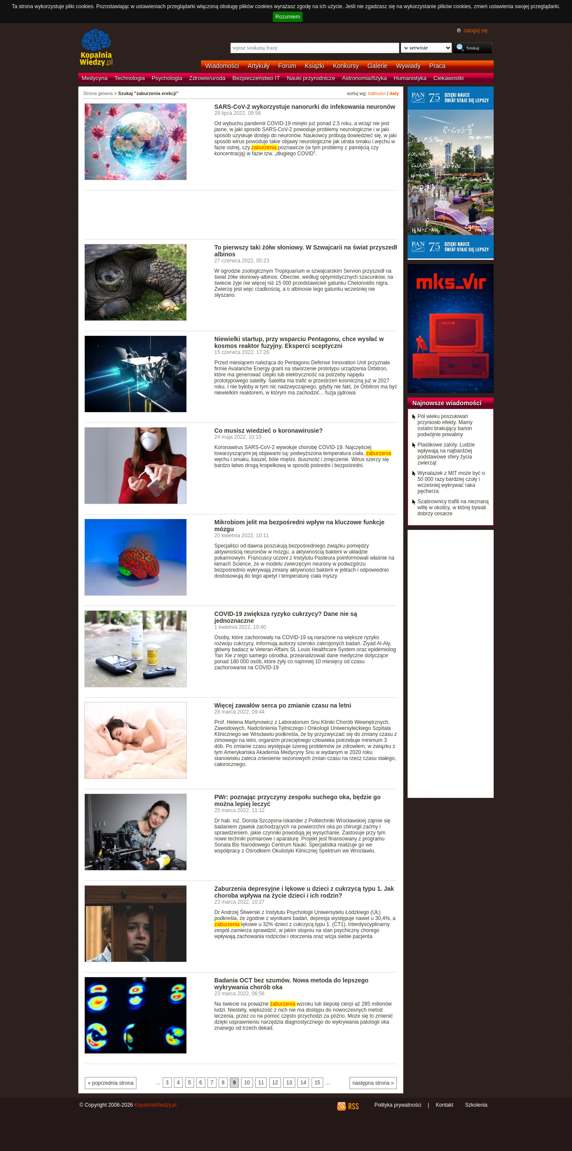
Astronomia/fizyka (364, 78)
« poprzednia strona (110, 1083)
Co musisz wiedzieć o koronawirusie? (268, 430)
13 (289, 1083)
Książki (315, 65)
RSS (353, 1106)
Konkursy (346, 65)
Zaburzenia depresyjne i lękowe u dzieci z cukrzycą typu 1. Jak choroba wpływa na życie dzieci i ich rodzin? (304, 892)
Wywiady (408, 65)
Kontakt (444, 1105)
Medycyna (95, 78)
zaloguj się (476, 31)
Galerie (377, 65)
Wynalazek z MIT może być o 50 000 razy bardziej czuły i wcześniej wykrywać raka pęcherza (451, 482)
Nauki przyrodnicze (311, 78)
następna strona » (373, 1083)
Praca (438, 65)
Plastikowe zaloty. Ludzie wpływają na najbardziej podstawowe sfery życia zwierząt (446, 454)
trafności (377, 93)
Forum (287, 65)
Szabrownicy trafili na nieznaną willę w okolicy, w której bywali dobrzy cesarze (453, 508)
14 (303, 1083)
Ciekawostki (448, 78)
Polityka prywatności (397, 1105)
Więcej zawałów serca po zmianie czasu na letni (282, 705)
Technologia (129, 78)
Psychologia (167, 78)
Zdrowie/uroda (207, 78)
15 (317, 1083)
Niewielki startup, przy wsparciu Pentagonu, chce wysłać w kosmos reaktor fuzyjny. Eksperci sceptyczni (299, 342)
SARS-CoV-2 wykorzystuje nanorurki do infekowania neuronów (304, 106)
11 (261, 1083)
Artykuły (258, 65)
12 (275, 1083)
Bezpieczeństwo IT (256, 78)
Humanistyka (410, 78)
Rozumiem (287, 17)
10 (247, 1083)
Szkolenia (476, 1105)
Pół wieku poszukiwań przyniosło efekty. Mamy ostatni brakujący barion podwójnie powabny (445, 425)
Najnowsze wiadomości (447, 403)
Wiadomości (222, 65)
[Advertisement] (241, 214)
